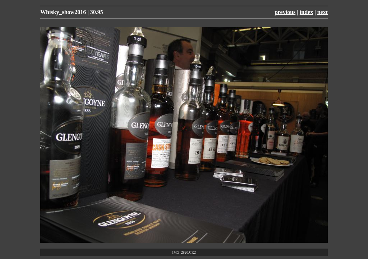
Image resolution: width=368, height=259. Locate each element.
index (306, 12)
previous (285, 12)
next (322, 12)
